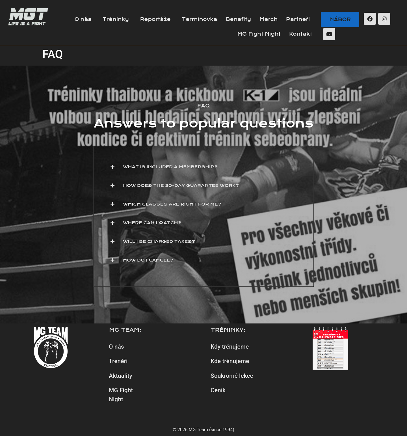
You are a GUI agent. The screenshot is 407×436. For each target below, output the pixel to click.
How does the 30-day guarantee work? (181, 185)
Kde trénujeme (230, 361)
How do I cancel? (148, 260)
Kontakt (300, 34)
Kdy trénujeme (230, 346)
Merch (268, 19)
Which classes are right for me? (172, 204)
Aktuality (120, 375)
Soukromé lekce (232, 375)
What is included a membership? (170, 166)
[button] (203, 166)
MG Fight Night (259, 34)
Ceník (218, 390)
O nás (82, 19)
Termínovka (199, 19)
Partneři (298, 19)
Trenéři (118, 361)
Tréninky (116, 19)
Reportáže (155, 19)
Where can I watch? (152, 222)
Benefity (238, 19)
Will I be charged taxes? (159, 241)
